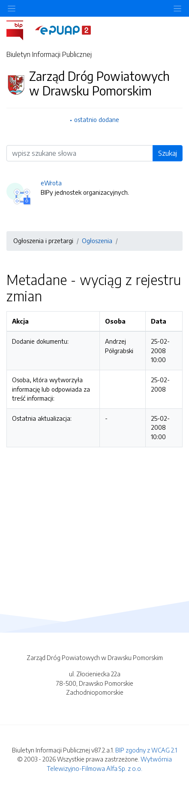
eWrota (51, 183)
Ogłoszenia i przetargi (43, 240)
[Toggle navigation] (177, 8)
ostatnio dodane (96, 119)
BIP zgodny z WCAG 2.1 (146, 750)
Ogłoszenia (97, 240)
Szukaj (167, 153)
